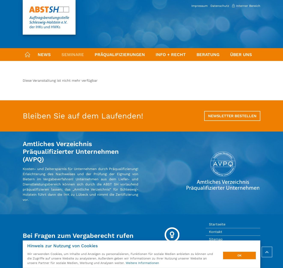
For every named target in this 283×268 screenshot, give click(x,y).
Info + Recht (171, 54)
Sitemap (216, 239)
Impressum (199, 5)
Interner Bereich (246, 5)
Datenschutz (219, 5)
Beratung (208, 54)
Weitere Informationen (142, 263)
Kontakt (215, 232)
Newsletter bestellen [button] (232, 116)
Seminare (72, 54)
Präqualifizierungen (120, 54)
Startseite (217, 224)
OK (239, 255)
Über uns (241, 54)
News (44, 54)
